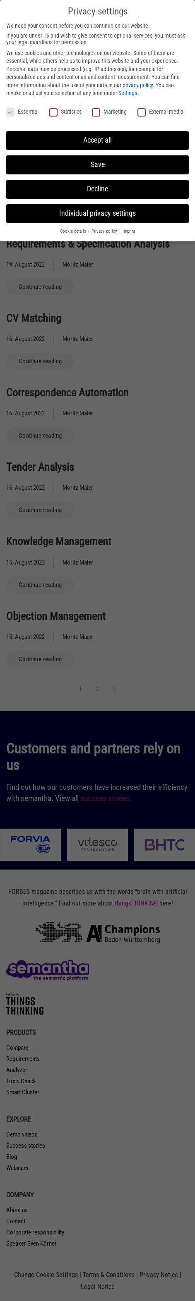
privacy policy (138, 85)
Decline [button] (97, 189)
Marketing (109, 111)
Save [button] (98, 164)
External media (160, 111)
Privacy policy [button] (104, 231)
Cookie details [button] (73, 231)
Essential (22, 111)
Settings (127, 93)
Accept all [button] (97, 140)
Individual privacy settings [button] (97, 213)
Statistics (65, 111)
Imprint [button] (129, 231)
